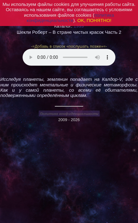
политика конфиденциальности (70, 17)
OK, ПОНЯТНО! (94, 20)
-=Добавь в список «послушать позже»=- (69, 46)
